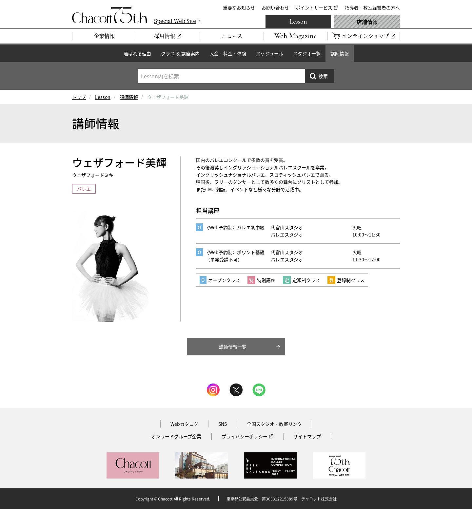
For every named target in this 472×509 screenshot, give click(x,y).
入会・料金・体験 (227, 53)
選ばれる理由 (137, 53)
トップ (79, 97)
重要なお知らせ (239, 7)
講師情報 (339, 53)
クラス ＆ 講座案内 (180, 53)
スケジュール (269, 53)
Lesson (298, 22)
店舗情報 (367, 22)
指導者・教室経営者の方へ (372, 7)
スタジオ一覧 (307, 53)
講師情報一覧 (232, 346)
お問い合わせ (275, 7)
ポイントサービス (314, 7)
